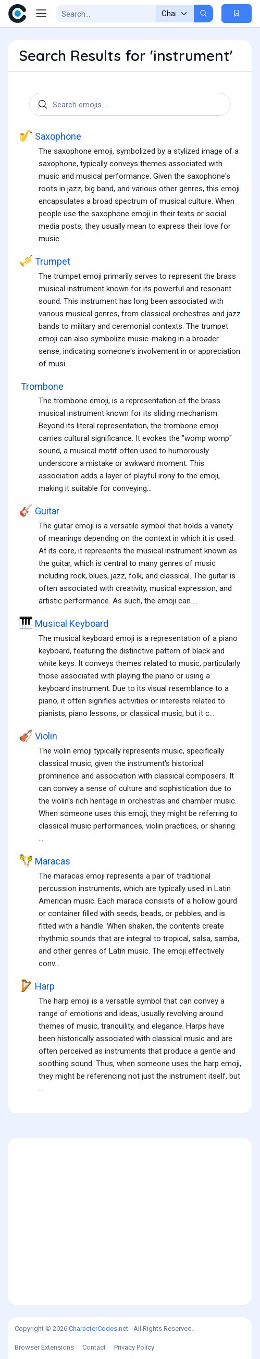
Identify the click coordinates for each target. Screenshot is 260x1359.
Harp (37, 986)
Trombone (41, 386)
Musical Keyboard (63, 623)
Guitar (39, 511)
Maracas (44, 861)
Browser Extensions (44, 1347)
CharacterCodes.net (98, 1328)
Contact (94, 1347)
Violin (38, 736)
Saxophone (50, 136)
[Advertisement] (130, 1221)
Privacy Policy (134, 1347)
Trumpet (44, 261)
